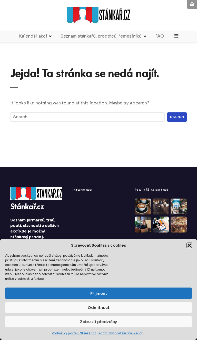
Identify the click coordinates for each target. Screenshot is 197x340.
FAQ (159, 36)
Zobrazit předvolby (98, 321)
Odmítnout (99, 307)
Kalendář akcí (33, 36)
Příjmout (98, 293)
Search (177, 117)
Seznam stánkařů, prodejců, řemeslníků (101, 36)
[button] (189, 245)
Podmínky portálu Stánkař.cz (74, 333)
